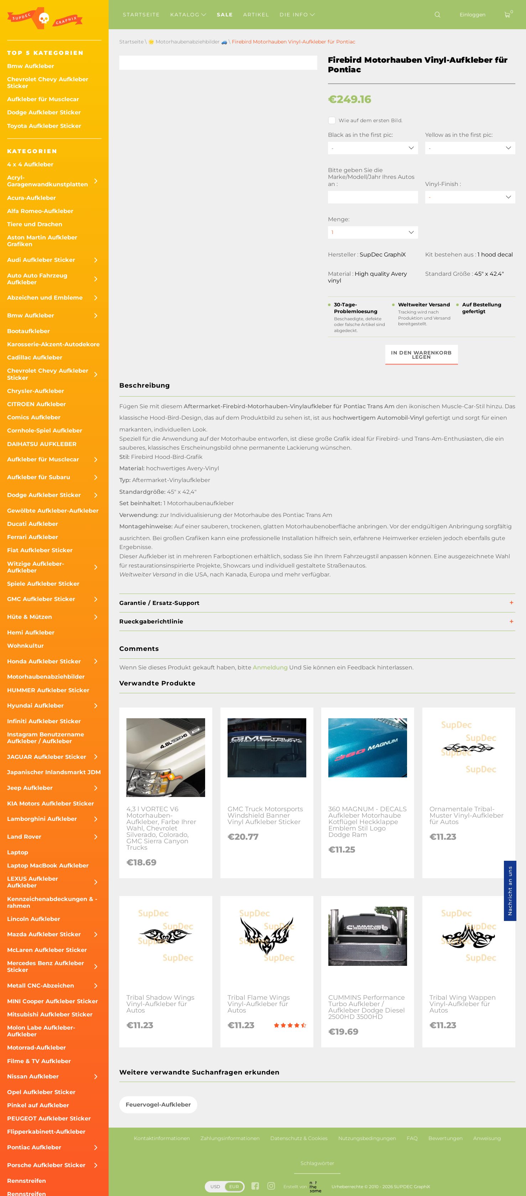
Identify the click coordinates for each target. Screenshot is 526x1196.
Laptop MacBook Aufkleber (48, 865)
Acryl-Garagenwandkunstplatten (47, 181)
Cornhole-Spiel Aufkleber (44, 430)
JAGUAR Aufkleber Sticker (46, 757)
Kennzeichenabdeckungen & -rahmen (52, 902)
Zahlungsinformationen (230, 1138)
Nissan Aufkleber (33, 1076)
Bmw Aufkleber (30, 66)
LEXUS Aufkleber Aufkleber (32, 882)
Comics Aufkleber (34, 417)
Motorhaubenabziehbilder (46, 676)
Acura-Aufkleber (31, 198)
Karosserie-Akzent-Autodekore (53, 344)
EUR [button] (234, 1186)
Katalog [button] (188, 14)
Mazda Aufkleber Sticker (44, 934)
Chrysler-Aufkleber (35, 391)
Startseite (141, 14)
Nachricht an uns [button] (510, 891)
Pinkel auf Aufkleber (38, 1105)
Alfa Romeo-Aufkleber (40, 211)
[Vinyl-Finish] (470, 197)
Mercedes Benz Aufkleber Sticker (45, 966)
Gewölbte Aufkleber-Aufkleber (53, 510)
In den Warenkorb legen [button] (421, 355)
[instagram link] (271, 1186)
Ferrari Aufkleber (32, 537)
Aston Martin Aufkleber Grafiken (42, 241)
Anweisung (487, 1138)
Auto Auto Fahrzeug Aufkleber (37, 279)
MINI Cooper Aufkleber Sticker (52, 1001)
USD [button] (215, 1186)
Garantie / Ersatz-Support (159, 603)
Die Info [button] (297, 14)
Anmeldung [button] (270, 667)
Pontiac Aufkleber (34, 1147)
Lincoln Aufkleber (33, 919)
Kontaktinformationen (162, 1138)
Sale (225, 14)
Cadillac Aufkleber (34, 357)
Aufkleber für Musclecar (43, 99)
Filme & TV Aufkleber (39, 1061)
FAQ (412, 1138)
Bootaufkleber (28, 331)
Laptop (17, 852)
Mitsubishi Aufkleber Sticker (50, 1014)
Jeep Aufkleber (30, 788)
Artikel (256, 14)
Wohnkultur (25, 645)
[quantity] (373, 232)
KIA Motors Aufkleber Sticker (50, 803)
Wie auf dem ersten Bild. (365, 120)
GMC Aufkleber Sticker (41, 599)
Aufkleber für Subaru (38, 477)
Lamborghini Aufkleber (42, 819)
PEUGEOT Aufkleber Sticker (49, 1118)
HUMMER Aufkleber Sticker (48, 690)
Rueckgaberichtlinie (151, 621)
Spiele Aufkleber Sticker (43, 583)
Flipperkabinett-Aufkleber (46, 1131)
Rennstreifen (26, 1180)
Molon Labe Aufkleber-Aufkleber (41, 1031)
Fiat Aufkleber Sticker (40, 550)
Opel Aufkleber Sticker (41, 1092)
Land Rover (24, 836)
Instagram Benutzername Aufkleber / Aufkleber (45, 738)
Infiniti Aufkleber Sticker (44, 721)
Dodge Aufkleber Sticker (44, 112)
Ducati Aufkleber (32, 524)
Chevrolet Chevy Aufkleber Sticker (47, 82)
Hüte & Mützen (29, 616)
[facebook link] (255, 1186)
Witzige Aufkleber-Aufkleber (35, 567)
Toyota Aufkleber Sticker (44, 126)
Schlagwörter (317, 1163)
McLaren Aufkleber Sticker (47, 950)
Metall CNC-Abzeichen (40, 985)
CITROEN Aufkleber (36, 404)
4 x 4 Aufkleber (30, 164)
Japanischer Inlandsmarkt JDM (54, 772)
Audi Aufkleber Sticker (41, 260)
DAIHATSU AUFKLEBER (42, 444)
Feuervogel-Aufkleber (158, 1104)
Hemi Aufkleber (30, 632)
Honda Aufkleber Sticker (44, 661)
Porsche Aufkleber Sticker (46, 1165)
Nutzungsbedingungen (367, 1138)
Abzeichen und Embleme (45, 297)
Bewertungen (445, 1138)
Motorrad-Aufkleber (36, 1047)
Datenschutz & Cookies (299, 1138)
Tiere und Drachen (34, 224)
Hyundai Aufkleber (35, 705)
